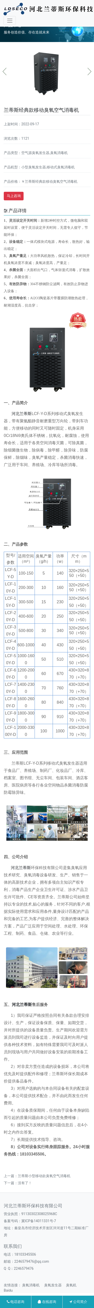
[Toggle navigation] (10, 20)
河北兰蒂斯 (22, 414)
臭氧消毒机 (32, 1285)
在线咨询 (47, 1302)
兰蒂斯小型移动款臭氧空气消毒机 (44, 1176)
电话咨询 (15, 1302)
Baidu (10, 1290)
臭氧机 (73, 1285)
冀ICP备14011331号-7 (38, 1221)
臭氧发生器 (54, 1285)
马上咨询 (14, 196)
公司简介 (78, 1302)
